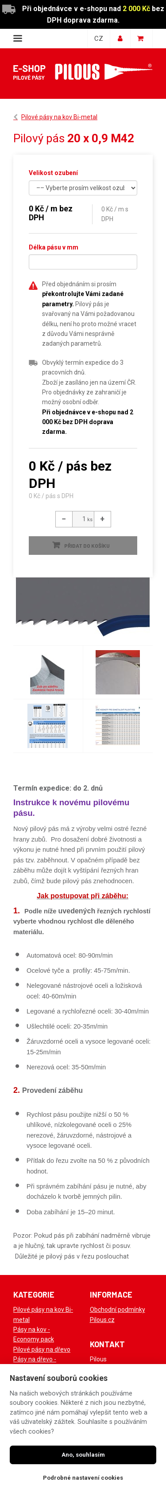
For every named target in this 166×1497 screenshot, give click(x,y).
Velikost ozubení (53, 172)
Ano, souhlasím (83, 1454)
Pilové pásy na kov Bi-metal (59, 117)
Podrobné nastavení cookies (83, 1477)
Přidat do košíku (87, 545)
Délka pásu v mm (53, 247)
